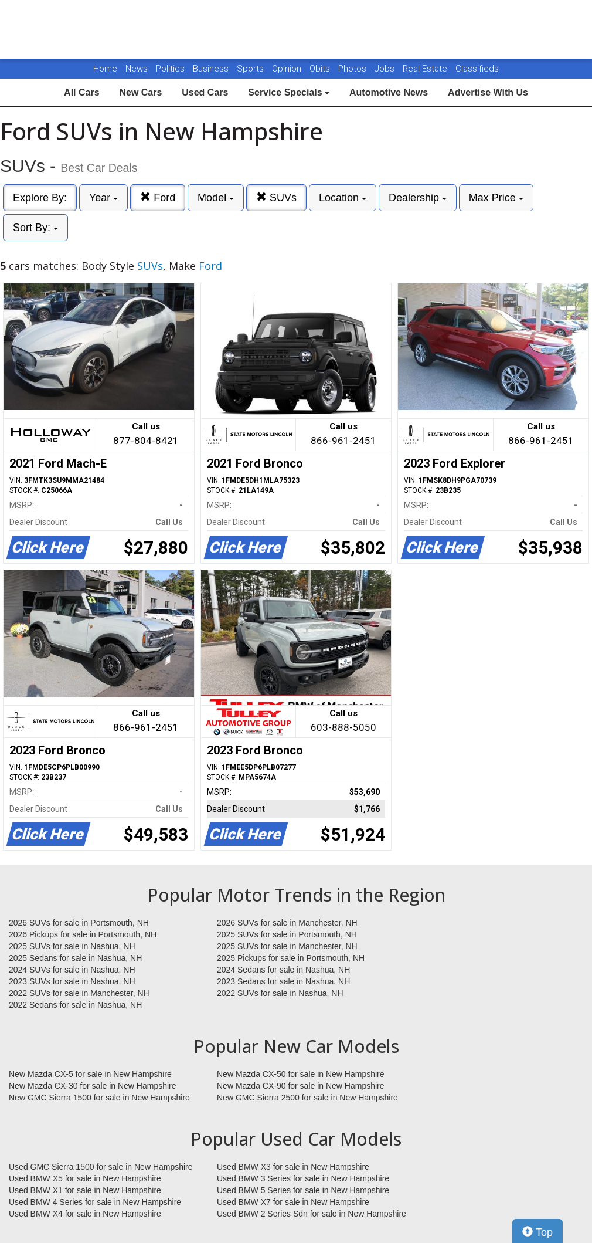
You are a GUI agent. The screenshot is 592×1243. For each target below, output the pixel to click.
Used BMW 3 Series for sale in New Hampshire (303, 1178)
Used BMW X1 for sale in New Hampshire (85, 1190)
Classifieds (477, 68)
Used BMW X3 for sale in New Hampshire (293, 1166)
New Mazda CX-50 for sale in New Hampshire (301, 1074)
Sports (251, 68)
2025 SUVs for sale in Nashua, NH (72, 946)
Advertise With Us (488, 92)
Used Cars (205, 92)
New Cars (140, 92)
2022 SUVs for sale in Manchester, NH (79, 993)
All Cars (81, 92)
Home (105, 68)
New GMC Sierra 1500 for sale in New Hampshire (99, 1097)
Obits (320, 68)
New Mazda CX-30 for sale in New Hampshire (92, 1085)
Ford (157, 197)
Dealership (418, 198)
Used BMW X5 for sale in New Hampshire (85, 1178)
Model (216, 198)
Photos (353, 68)
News (136, 68)
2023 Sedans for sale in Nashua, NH (283, 981)
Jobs (386, 68)
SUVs (276, 197)
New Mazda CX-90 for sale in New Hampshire (301, 1085)
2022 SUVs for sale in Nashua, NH (280, 993)
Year (103, 198)
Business (212, 68)
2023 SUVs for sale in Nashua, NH (72, 981)
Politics (170, 68)
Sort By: (35, 227)
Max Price (496, 198)
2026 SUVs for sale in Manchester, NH (287, 922)
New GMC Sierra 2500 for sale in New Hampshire (307, 1097)
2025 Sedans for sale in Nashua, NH (75, 958)
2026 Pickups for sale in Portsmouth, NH (82, 934)
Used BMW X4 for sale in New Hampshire (85, 1213)
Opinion (288, 68)
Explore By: (40, 198)
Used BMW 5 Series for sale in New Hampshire (303, 1190)
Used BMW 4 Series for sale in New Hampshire (95, 1202)
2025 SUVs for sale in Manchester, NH (287, 946)
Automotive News (388, 92)
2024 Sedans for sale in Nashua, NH (283, 969)
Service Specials (288, 92)
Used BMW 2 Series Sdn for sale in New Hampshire (311, 1213)
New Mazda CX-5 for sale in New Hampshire (90, 1074)
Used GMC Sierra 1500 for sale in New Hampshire (101, 1166)
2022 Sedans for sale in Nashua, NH (75, 1005)
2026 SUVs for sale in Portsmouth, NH (79, 922)
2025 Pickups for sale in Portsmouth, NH (291, 958)
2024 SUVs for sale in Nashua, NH (72, 969)
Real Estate (426, 68)
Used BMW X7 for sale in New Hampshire (293, 1202)
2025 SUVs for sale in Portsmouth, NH (287, 934)
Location (342, 198)
